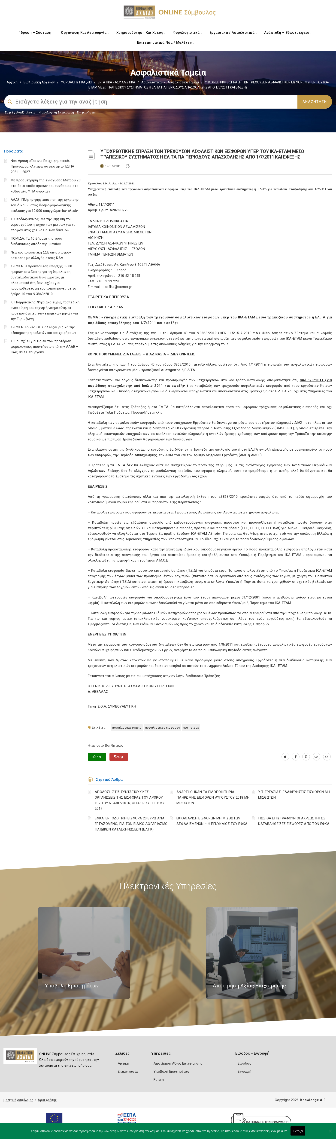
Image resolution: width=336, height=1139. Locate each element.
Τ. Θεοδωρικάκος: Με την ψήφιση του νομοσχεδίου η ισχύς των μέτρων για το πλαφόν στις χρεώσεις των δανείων (43, 224)
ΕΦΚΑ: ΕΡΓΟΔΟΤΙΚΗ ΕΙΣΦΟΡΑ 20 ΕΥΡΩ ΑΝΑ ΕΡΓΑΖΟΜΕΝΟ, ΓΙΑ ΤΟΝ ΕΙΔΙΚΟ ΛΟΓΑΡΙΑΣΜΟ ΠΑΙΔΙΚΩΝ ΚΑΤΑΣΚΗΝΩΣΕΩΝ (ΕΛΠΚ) (131, 823)
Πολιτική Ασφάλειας (18, 1100)
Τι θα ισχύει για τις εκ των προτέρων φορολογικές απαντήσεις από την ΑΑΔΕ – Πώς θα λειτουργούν (44, 346)
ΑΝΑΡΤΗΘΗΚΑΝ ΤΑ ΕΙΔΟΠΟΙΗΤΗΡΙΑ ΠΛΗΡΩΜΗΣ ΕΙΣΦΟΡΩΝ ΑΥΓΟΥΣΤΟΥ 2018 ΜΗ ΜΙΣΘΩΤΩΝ (213, 797)
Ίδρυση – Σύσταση (36, 33)
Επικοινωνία (128, 1071)
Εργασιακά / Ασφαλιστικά (233, 33)
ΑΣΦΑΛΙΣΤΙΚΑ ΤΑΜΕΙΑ (126, 727)
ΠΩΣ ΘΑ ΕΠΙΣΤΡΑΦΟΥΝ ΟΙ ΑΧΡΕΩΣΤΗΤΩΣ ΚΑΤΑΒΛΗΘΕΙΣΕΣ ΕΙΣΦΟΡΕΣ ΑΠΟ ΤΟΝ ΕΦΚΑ (293, 821)
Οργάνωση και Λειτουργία (85, 33)
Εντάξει (298, 1131)
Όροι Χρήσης (47, 1100)
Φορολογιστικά (187, 33)
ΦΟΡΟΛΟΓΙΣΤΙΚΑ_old (76, 82)
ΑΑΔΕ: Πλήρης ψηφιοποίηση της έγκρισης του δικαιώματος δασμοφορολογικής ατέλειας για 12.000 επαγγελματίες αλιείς (45, 205)
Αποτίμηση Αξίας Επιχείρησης (178, 1063)
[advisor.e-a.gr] (327, 757)
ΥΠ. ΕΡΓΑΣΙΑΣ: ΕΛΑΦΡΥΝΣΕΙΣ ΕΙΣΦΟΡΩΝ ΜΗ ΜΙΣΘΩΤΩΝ (294, 795)
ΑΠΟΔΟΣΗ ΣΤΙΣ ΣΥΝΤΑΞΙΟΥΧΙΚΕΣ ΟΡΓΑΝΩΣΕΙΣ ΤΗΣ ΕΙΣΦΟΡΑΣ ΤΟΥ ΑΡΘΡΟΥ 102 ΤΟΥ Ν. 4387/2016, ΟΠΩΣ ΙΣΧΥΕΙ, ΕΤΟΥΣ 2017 (130, 800)
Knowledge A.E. (313, 1100)
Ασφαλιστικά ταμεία (183, 82)
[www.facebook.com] (296, 757)
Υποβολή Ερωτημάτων (171, 1071)
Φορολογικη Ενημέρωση (56, 112)
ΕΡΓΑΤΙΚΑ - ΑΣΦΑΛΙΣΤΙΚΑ (116, 82)
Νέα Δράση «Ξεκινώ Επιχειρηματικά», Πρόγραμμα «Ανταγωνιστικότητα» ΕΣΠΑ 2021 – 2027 (42, 166)
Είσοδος (244, 1063)
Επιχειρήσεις (86, 112)
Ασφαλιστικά (151, 82)
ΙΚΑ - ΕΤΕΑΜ (191, 727)
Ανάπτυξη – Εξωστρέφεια (288, 33)
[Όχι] (330, 1133)
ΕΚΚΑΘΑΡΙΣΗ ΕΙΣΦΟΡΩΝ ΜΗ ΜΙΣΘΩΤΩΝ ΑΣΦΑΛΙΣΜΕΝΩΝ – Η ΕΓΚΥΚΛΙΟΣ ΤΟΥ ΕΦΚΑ (212, 821)
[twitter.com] (285, 757)
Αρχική (12, 82)
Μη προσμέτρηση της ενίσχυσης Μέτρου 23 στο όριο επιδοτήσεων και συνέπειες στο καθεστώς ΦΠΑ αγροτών (46, 185)
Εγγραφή (244, 1071)
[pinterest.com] (306, 757)
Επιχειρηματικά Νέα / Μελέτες (165, 42)
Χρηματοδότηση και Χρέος (141, 33)
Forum (159, 1080)
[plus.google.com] (316, 757)
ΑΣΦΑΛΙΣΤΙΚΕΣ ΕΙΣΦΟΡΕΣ (162, 727)
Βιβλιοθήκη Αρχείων (39, 82)
